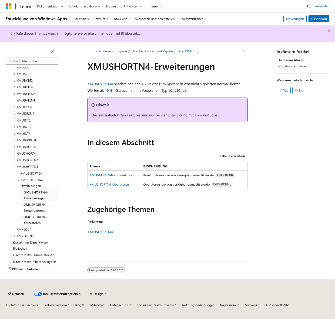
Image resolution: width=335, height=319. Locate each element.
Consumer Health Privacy (155, 305)
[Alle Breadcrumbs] (91, 51)
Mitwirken (97, 305)
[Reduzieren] (52, 51)
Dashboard (319, 19)
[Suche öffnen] (308, 6)
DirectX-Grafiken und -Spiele (152, 51)
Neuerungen (295, 19)
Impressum (228, 305)
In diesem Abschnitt (293, 60)
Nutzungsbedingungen (198, 305)
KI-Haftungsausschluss (22, 305)
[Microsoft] (9, 6)
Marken (250, 305)
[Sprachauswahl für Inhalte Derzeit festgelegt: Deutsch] (16, 294)
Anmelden (322, 6)
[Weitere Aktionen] (243, 51)
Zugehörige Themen (293, 66)
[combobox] (32, 61)
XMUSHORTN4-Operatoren (109, 184)
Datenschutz (119, 305)
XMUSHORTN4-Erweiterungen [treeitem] (36, 195)
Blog (78, 305)
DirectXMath (187, 51)
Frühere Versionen (56, 305)
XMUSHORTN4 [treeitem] (31, 173)
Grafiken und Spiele (113, 51)
